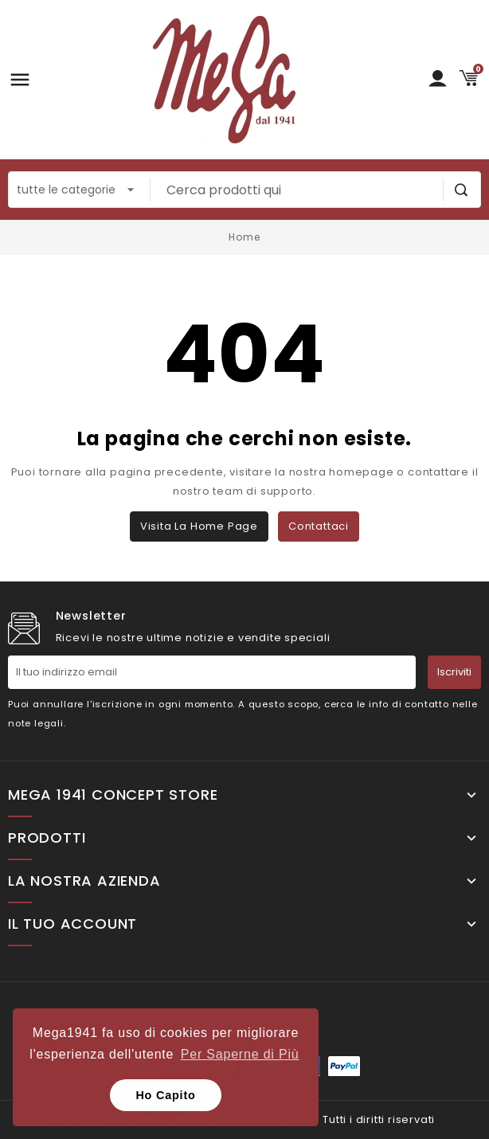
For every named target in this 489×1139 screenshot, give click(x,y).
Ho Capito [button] (165, 1095)
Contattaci (318, 526)
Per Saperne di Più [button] (240, 1054)
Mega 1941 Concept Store (112, 794)
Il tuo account (72, 924)
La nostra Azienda (84, 880)
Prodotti (46, 837)
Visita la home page (199, 526)
